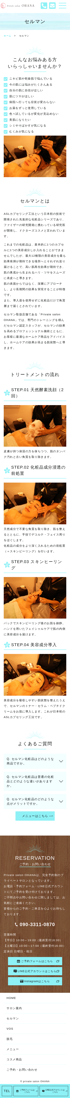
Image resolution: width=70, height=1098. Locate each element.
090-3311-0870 (37, 924)
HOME (11, 997)
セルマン (13, 1018)
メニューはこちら (35, 815)
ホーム (7, 35)
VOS (10, 1028)
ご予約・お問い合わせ (22, 1069)
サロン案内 (14, 1008)
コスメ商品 (14, 1059)
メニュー (13, 1049)
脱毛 (10, 1038)
